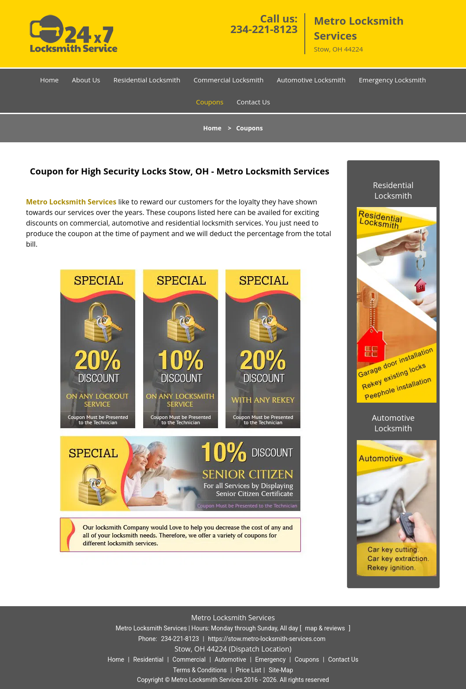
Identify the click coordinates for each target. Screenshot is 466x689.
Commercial (189, 659)
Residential (148, 659)
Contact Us (253, 101)
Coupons (209, 101)
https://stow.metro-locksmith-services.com (266, 638)
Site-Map (281, 670)
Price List (248, 670)
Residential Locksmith (147, 79)
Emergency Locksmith (392, 79)
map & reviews (326, 628)
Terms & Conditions (200, 670)
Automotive (230, 659)
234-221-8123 (264, 29)
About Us (86, 79)
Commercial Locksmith (228, 79)
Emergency (270, 659)
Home (49, 79)
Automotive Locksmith (311, 79)
